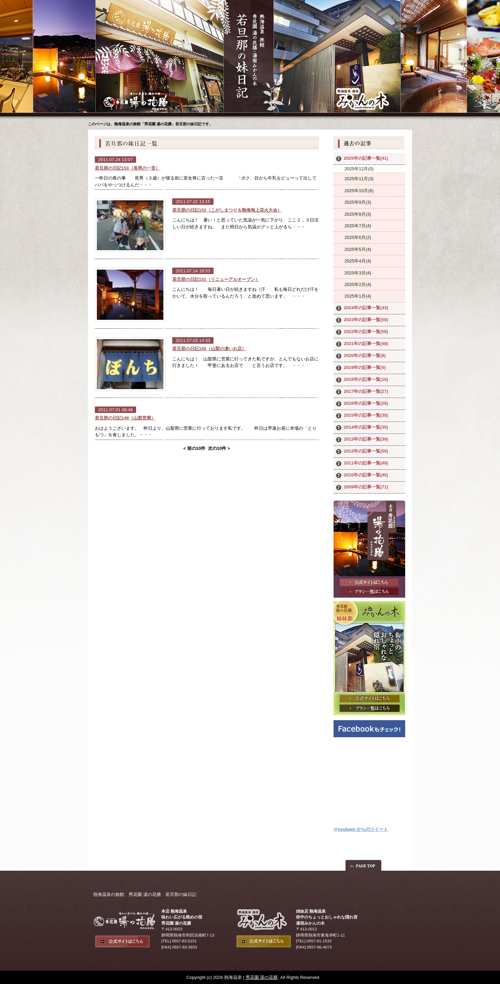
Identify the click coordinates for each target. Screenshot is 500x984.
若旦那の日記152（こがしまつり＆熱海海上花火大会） (227, 210)
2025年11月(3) (358, 178)
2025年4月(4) (357, 260)
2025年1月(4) (357, 296)
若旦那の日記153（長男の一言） (127, 168)
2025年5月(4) (357, 249)
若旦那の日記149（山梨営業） (125, 417)
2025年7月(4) (357, 225)
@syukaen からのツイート (361, 829)
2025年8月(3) (357, 214)
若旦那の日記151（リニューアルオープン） (216, 279)
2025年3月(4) (357, 272)
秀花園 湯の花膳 (262, 977)
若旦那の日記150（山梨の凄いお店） (209, 348)
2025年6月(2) (357, 237)
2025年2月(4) (357, 284)
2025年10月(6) (358, 190)
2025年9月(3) (357, 202)
